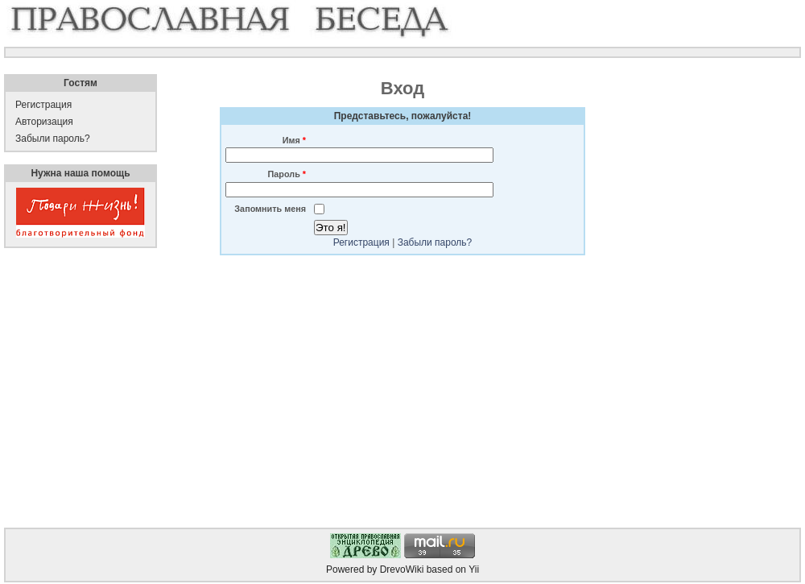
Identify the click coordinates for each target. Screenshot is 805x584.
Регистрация (361, 242)
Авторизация (44, 121)
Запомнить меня (270, 208)
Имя (294, 140)
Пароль (287, 174)
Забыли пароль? (435, 242)
